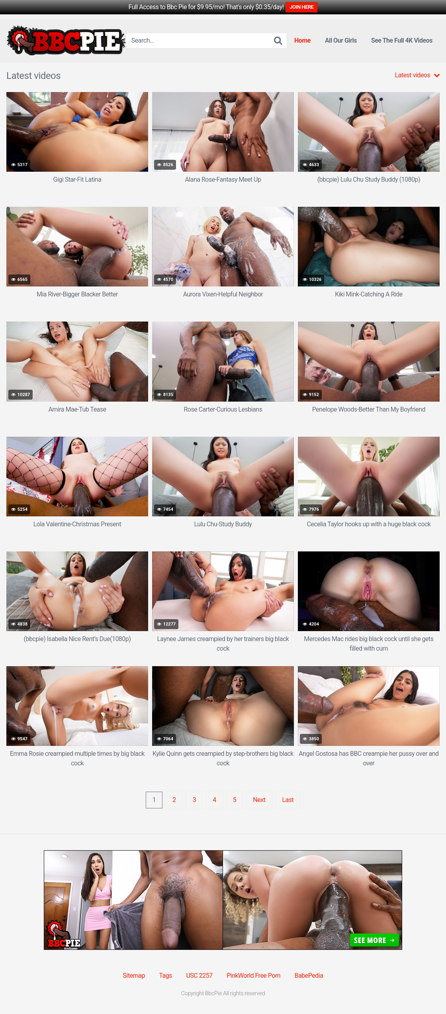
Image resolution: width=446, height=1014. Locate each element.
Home (302, 40)
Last (287, 800)
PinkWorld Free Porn (253, 975)
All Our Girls (341, 40)
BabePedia (309, 975)
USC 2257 (199, 975)
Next (259, 800)
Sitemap (134, 975)
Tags (165, 975)
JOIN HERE (301, 7)
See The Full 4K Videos (401, 40)
